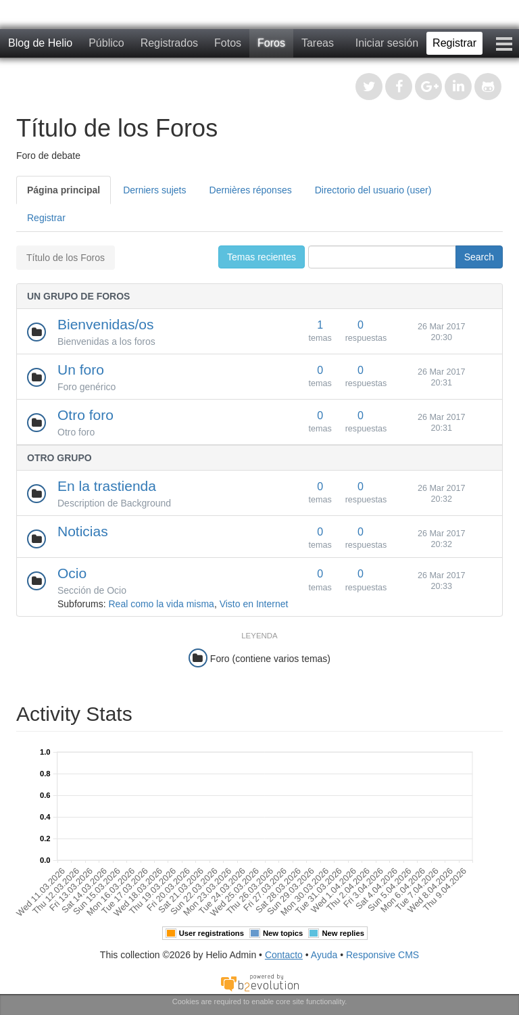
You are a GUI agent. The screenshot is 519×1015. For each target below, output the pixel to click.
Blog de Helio (40, 43)
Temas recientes (261, 257)
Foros (271, 43)
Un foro (80, 369)
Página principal (63, 190)
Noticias (82, 531)
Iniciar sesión (386, 43)
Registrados (169, 43)
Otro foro (85, 415)
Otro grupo (59, 457)
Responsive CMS (382, 954)
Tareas (317, 43)
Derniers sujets (154, 190)
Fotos (227, 43)
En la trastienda (106, 486)
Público (106, 43)
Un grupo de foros (78, 296)
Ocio (71, 573)
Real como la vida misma (161, 603)
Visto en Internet (254, 603)
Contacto (284, 954)
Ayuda (324, 954)
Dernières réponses (250, 190)
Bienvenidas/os (105, 324)
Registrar (454, 43)
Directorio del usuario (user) (373, 190)
